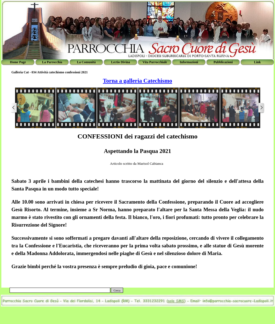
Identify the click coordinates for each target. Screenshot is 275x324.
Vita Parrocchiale (155, 62)
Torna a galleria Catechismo (137, 80)
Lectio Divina (120, 62)
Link (257, 62)
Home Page (18, 62)
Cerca (117, 290)
